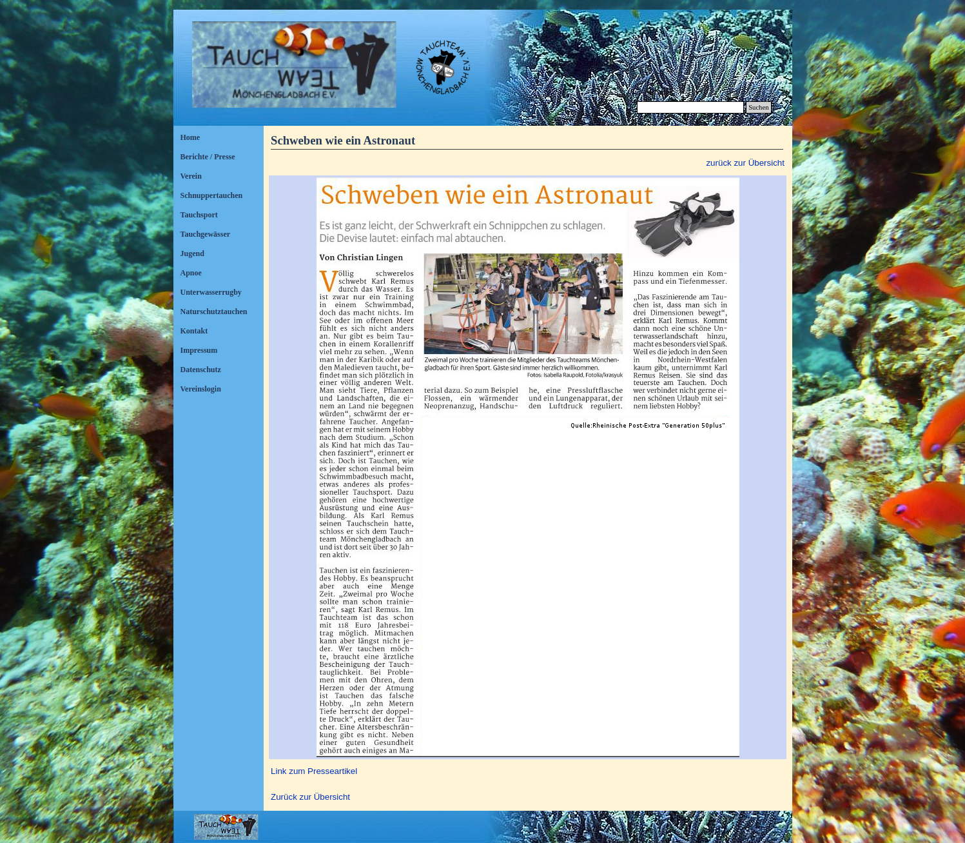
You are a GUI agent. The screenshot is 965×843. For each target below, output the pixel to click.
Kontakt (194, 330)
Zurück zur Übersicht (310, 797)
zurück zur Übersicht (745, 163)
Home (190, 137)
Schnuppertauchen (211, 195)
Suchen (758, 107)
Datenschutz (200, 369)
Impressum (199, 350)
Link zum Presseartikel (314, 771)
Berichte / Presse (207, 156)
